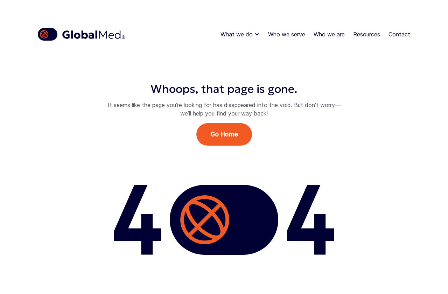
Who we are (329, 34)
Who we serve (286, 34)
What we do (240, 34)
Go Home (224, 134)
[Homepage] (82, 34)
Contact (399, 34)
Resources (366, 34)
